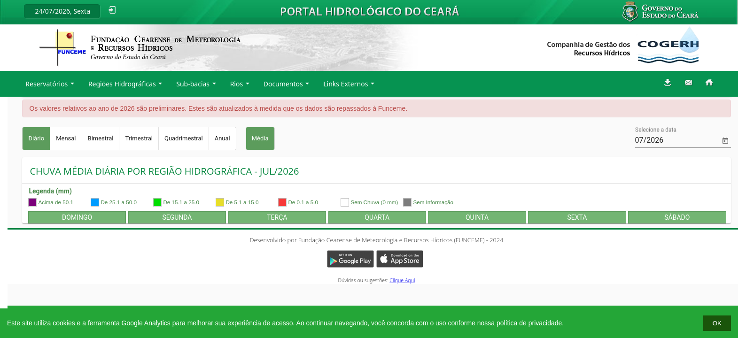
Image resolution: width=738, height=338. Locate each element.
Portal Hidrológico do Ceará (370, 11)
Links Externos (345, 83)
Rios (236, 83)
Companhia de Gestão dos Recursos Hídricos (623, 45)
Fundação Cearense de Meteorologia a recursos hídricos (140, 48)
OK (717, 323)
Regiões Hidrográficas (122, 83)
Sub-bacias (193, 83)
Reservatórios (46, 83)
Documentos (283, 83)
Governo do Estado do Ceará (667, 12)
